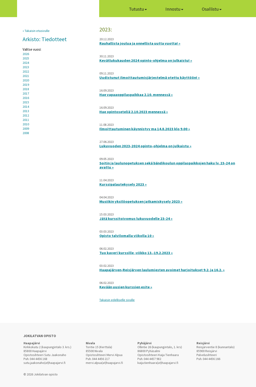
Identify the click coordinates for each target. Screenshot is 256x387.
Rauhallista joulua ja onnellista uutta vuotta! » (139, 43)
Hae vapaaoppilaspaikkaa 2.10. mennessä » (136, 94)
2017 (26, 93)
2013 (26, 111)
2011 (26, 120)
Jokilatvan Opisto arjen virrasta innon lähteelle (58, 9)
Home (111, 8)
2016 (26, 98)
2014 (26, 106)
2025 (26, 58)
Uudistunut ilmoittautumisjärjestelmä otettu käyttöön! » (149, 77)
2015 (26, 102)
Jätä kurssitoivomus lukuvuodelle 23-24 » (136, 218)
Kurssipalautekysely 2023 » (123, 184)
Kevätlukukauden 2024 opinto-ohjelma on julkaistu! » (145, 60)
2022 (26, 71)
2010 (26, 124)
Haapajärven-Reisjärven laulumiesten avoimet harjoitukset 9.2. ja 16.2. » (162, 269)
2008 (26, 133)
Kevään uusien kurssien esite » (125, 287)
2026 (26, 54)
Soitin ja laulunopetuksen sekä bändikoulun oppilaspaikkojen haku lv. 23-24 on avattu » (167, 165)
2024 (26, 63)
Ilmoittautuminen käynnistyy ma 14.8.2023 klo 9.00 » (144, 128)
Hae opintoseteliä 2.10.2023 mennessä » (133, 111)
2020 (26, 80)
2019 (26, 85)
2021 (26, 76)
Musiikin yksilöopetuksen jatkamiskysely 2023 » (140, 201)
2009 (26, 128)
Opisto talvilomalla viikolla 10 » (126, 235)
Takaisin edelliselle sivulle (117, 300)
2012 (26, 115)
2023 (26, 67)
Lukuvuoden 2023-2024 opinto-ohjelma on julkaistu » (145, 146)
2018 (26, 89)
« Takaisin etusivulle (36, 31)
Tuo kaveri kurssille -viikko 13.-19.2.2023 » (136, 252)
